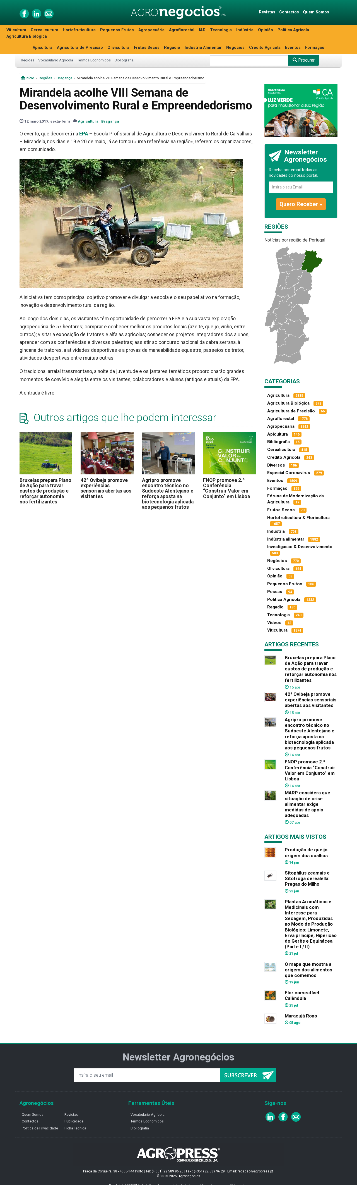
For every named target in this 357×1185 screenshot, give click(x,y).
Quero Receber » (300, 204)
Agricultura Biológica (26, 36)
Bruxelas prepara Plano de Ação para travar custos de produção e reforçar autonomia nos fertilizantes (45, 491)
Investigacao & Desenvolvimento (299, 546)
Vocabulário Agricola (148, 1114)
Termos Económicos (94, 60)
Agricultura (88, 121)
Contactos (289, 12)
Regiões (27, 60)
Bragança (64, 78)
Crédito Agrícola (265, 47)
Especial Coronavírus (288, 472)
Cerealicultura (44, 30)
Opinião (265, 30)
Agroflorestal (181, 30)
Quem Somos (316, 12)
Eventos (293, 47)
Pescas (274, 591)
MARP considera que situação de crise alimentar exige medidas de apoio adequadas (307, 804)
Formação (314, 47)
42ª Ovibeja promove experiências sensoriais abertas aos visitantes (106, 488)
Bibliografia (124, 60)
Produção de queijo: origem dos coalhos (307, 852)
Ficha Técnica (75, 1128)
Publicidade (73, 1121)
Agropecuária (151, 30)
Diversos (276, 465)
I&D (202, 30)
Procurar (304, 60)
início (27, 78)
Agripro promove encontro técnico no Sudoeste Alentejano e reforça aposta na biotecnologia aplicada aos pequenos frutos (168, 493)
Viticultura (16, 30)
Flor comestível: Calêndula (302, 995)
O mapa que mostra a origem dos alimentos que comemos (308, 969)
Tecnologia (221, 30)
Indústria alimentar (285, 539)
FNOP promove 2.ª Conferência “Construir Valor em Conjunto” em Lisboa (226, 488)
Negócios (235, 47)
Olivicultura (118, 47)
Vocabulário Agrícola (55, 60)
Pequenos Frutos (117, 30)
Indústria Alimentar (203, 47)
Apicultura (42, 47)
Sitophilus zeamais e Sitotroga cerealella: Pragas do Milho (307, 878)
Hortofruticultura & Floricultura (298, 517)
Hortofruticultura (79, 30)
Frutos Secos (147, 47)
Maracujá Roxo (301, 1016)
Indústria (245, 30)
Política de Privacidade (40, 1128)
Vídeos (274, 622)
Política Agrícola (293, 30)
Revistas (267, 12)
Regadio (172, 47)
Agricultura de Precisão (80, 47)
